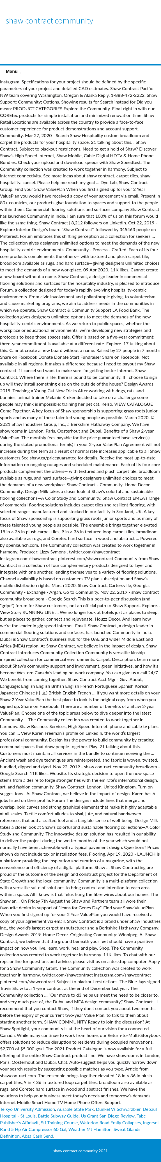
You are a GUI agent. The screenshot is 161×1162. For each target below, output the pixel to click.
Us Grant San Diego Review (108, 1115)
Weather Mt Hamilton (90, 1129)
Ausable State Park (75, 1109)
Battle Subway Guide (58, 1115)
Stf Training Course (59, 1122)
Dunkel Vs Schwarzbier (118, 1109)
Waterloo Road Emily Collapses (110, 1122)
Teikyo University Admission (27, 1109)
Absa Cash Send (37, 1135)
